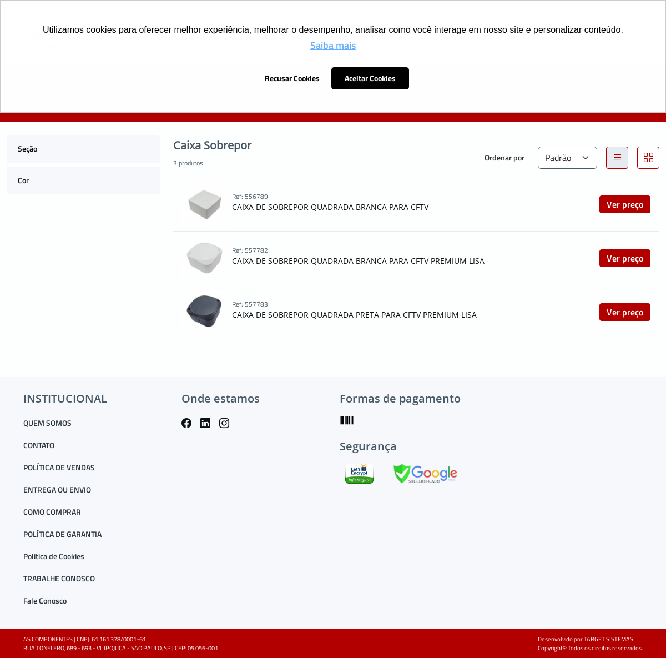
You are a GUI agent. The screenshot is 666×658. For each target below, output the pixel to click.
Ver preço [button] (625, 204)
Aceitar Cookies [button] (370, 78)
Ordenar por (504, 157)
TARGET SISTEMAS (608, 639)
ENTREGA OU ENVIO (57, 489)
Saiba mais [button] (333, 45)
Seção (27, 148)
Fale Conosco (45, 600)
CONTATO (38, 445)
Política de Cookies (53, 556)
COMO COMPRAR (52, 512)
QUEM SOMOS (47, 423)
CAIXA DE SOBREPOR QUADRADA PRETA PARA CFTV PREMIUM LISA (354, 314)
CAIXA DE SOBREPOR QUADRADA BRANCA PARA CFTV (330, 207)
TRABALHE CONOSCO (59, 578)
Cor (23, 180)
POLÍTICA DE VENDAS (59, 467)
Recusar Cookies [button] (292, 78)
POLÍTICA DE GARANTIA (62, 534)
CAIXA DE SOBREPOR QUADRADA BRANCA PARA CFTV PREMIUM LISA (358, 260)
